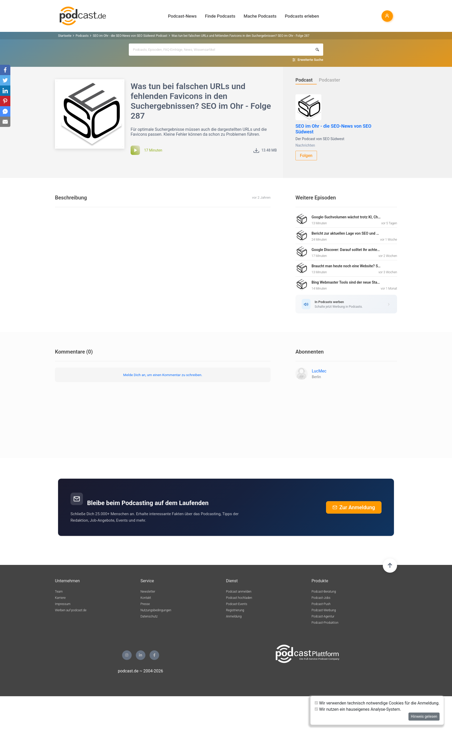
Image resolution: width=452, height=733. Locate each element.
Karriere (60, 598)
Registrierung (235, 610)
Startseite (65, 36)
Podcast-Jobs (321, 598)
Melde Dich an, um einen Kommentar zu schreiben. (162, 375)
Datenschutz (149, 616)
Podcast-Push (321, 604)
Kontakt (145, 598)
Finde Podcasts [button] (220, 16)
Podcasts (82, 36)
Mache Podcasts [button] (260, 16)
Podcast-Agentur (323, 616)
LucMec (319, 371)
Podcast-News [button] (182, 16)
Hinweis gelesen (424, 716)
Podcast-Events (236, 604)
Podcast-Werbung (324, 610)
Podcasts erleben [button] (302, 16)
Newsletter (147, 591)
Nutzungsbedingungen (155, 610)
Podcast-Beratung (324, 591)
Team (59, 591)
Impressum (62, 604)
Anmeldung (234, 616)
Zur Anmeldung (354, 507)
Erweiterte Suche (310, 60)
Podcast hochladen (239, 598)
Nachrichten (305, 145)
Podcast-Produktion (325, 622)
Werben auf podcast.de (70, 610)
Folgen (306, 155)
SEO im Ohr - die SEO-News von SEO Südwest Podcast (130, 36)
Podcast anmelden (238, 591)
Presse (145, 604)
